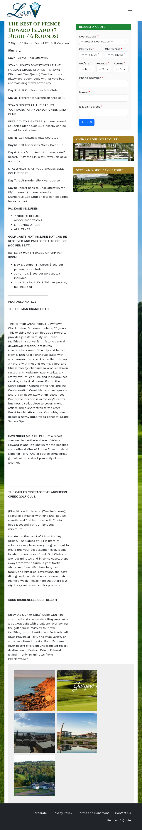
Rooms (118, 63)
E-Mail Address (89, 106)
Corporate (40, 813)
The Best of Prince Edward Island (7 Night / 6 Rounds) (34, 30)
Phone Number (90, 78)
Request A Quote (119, 820)
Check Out (112, 49)
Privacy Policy (62, 813)
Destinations (88, 36)
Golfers (84, 63)
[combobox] (103, 41)
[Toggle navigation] (130, 10)
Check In (85, 49)
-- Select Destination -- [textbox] (97, 41)
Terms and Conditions (93, 813)
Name (83, 92)
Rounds (101, 63)
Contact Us (123, 813)
